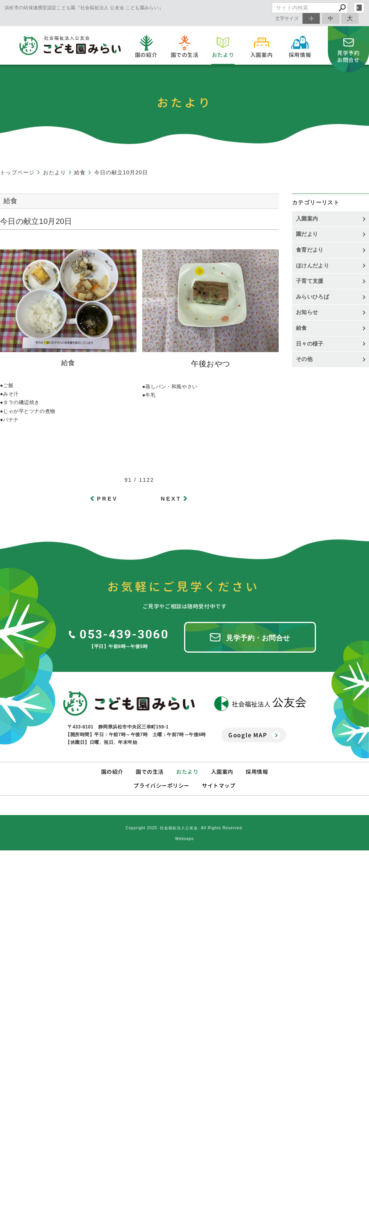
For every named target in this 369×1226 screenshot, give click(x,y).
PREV (107, 499)
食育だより (310, 250)
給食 (301, 328)
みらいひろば (312, 297)
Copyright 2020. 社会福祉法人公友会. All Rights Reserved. (185, 828)
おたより (187, 771)
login (359, 7)
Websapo (184, 839)
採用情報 (257, 771)
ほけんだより (312, 265)
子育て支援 (310, 281)
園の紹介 (112, 771)
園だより (307, 234)
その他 (307, 359)
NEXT (171, 499)
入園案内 (307, 218)
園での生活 (150, 771)
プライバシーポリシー (161, 785)
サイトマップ (218, 785)
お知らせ (307, 312)
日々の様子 (310, 344)
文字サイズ (287, 18)
